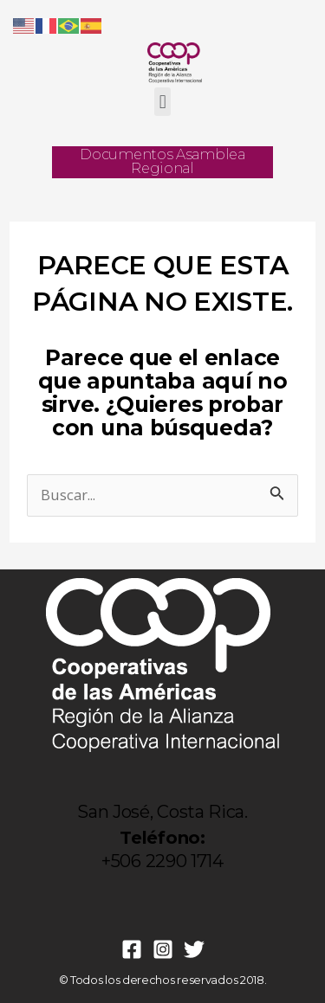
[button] (162, 101)
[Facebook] (131, 949)
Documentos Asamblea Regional (162, 161)
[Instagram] (163, 949)
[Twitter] (194, 949)
